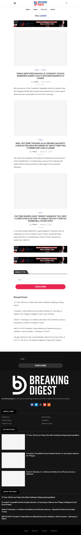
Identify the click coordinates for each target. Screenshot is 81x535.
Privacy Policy (6, 420)
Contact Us (6, 417)
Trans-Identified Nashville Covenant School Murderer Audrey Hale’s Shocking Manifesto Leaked (40, 75)
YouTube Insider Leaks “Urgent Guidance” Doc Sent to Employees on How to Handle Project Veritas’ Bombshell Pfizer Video (40, 218)
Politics (44, 9)
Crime (35, 9)
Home (26, 531)
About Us (35, 531)
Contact (44, 531)
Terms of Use (7, 423)
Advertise (54, 531)
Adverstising (46, 417)
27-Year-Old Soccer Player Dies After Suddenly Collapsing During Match (52, 435)
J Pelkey (35, 82)
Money (52, 9)
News (28, 9)
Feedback (45, 420)
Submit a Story (47, 423)
